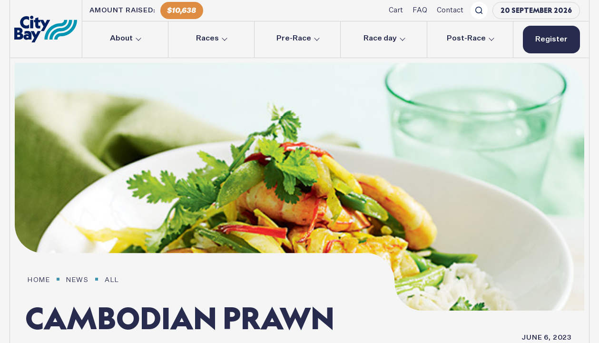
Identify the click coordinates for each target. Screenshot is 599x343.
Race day (380, 38)
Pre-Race (293, 38)
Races (207, 38)
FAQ (419, 10)
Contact (450, 10)
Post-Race (466, 38)
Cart (396, 10)
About (121, 38)
